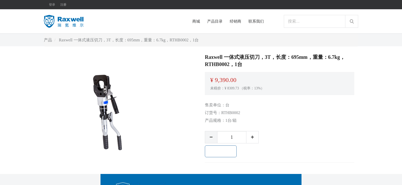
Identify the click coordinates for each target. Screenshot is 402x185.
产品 (48, 40)
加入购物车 (220, 151)
